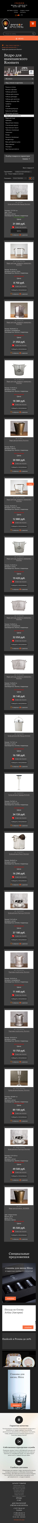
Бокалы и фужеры (11, 89)
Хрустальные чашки (11, 128)
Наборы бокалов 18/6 (12, 101)
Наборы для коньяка (12, 94)
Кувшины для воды (11, 111)
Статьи (16, 12)
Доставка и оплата (12, 10)
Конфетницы (9, 139)
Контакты (23, 12)
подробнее (10, 1298)
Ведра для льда (10, 118)
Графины (8, 104)
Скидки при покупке (20, 227)
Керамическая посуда (19, 1487)
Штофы (7, 106)
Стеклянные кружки (11, 125)
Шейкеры (8, 120)
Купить (19, 231)
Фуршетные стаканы (12, 123)
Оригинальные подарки (19, 1496)
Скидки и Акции (24, 10)
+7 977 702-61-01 (19, 1508)
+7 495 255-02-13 (22, 5)
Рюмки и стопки (10, 87)
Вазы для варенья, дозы (12, 142)
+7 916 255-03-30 (19, 3)
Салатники (8, 132)
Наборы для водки (11, 97)
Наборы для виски (11, 92)
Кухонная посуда (19, 1493)
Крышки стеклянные (12, 137)
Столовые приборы (19, 1490)
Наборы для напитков (12, 99)
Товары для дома (19, 1494)
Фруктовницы (9, 144)
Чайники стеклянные (12, 130)
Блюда (7, 135)
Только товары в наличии (14, 174)
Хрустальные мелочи (12, 149)
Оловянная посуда (19, 1491)
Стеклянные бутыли (11, 108)
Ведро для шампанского (9, 47)
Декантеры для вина (11, 113)
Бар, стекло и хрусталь (12, 45)
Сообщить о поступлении (19, 290)
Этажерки (8, 147)
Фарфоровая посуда (19, 1485)
